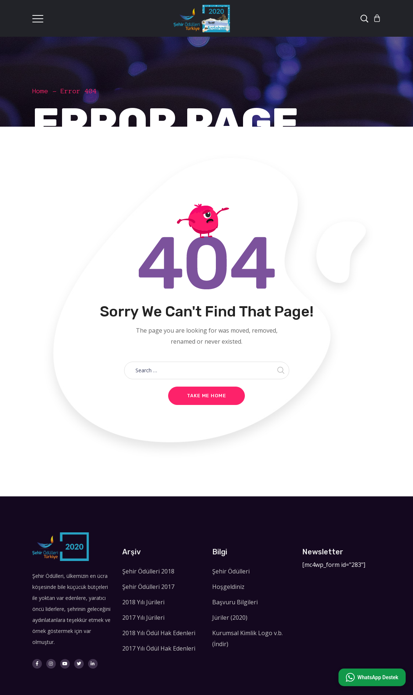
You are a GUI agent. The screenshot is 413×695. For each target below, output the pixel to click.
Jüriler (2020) (229, 617)
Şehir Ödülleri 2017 (148, 587)
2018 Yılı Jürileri (143, 602)
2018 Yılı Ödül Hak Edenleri (158, 633)
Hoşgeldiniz (228, 587)
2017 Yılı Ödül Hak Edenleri (158, 648)
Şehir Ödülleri (231, 571)
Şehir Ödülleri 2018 (148, 571)
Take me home (206, 395)
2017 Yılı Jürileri (143, 617)
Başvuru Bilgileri (235, 602)
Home (40, 91)
